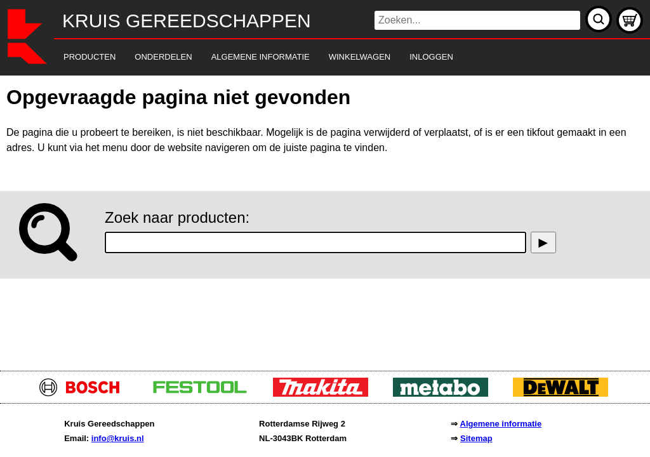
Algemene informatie (501, 423)
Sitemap (476, 438)
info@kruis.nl (117, 438)
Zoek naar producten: (177, 217)
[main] (325, 220)
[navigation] (307, 57)
